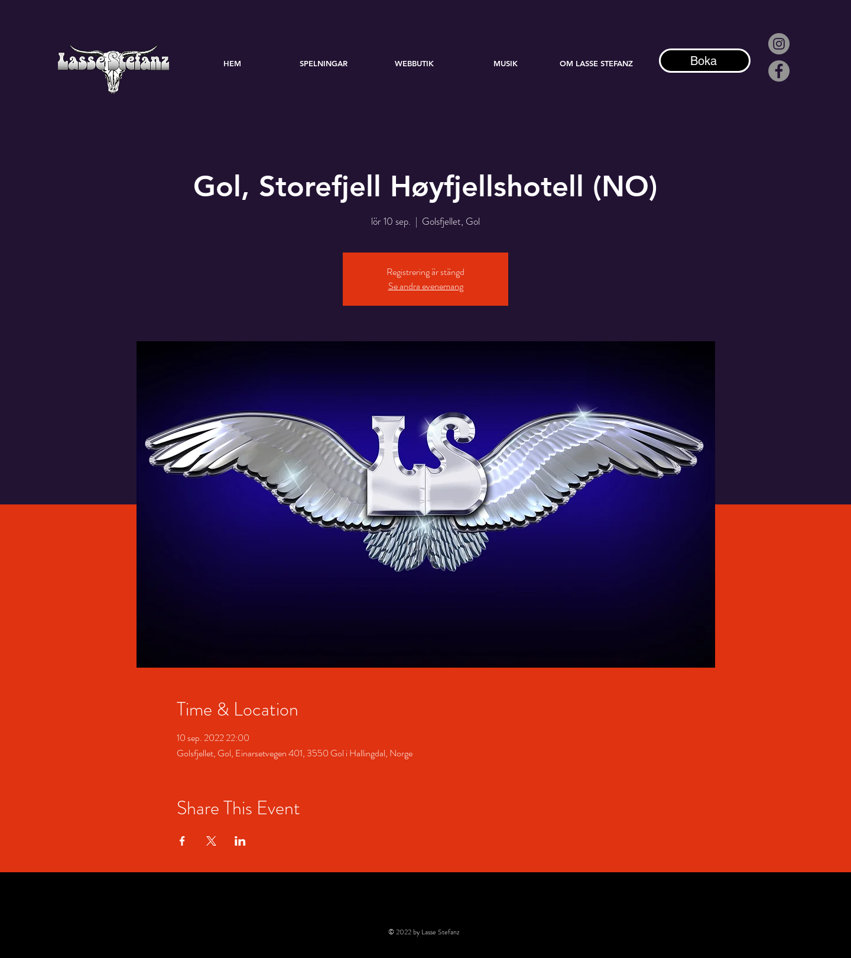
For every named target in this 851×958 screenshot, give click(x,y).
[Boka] (705, 60)
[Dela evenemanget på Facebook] (182, 841)
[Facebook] (779, 71)
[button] (505, 63)
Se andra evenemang (425, 286)
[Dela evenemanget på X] (211, 841)
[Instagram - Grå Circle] (779, 43)
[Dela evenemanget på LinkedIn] (240, 841)
